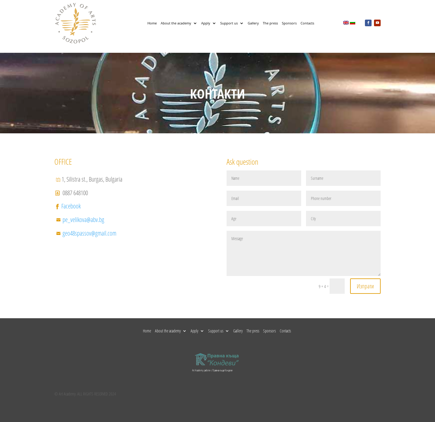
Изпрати (365, 286)
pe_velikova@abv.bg (83, 219)
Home (152, 23)
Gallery (253, 23)
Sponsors (289, 23)
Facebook (71, 206)
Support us (229, 23)
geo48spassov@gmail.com (89, 233)
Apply (205, 23)
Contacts (307, 23)
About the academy (176, 23)
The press (270, 23)
